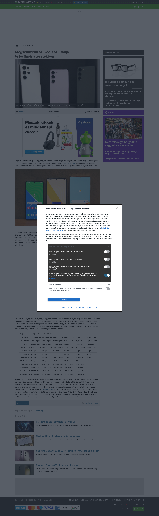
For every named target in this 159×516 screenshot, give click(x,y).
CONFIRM (63, 299)
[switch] (107, 251)
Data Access (79, 307)
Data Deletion (67, 307)
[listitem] (79, 247)
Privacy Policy (92, 307)
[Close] (118, 209)
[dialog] (79, 258)
